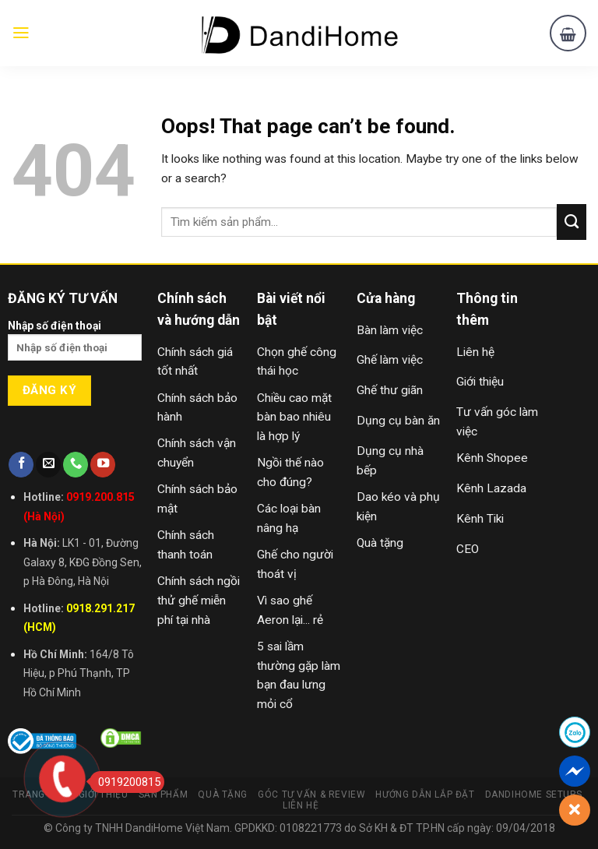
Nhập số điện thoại (75, 345)
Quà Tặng (223, 794)
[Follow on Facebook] (21, 464)
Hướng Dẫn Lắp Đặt (424, 794)
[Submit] (571, 222)
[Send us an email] (48, 464)
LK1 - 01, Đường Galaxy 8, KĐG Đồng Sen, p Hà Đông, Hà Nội (82, 562)
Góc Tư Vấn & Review (311, 794)
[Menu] (21, 32)
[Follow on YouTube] (102, 464)
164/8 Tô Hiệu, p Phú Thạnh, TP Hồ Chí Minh (78, 673)
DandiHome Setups (533, 794)
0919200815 (125, 782)
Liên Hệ (300, 805)
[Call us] (75, 464)
